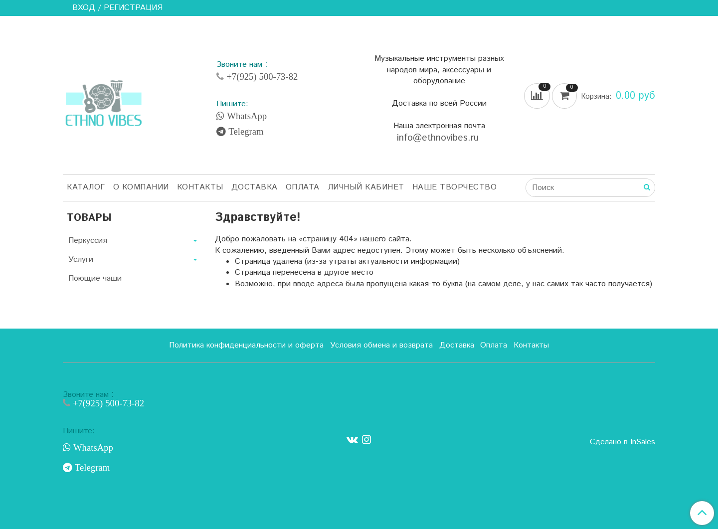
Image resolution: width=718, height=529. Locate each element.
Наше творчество (454, 187)
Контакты (200, 187)
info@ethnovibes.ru (439, 138)
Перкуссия (87, 240)
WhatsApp (245, 116)
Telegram (244, 131)
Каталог (86, 187)
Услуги (80, 259)
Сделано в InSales (622, 442)
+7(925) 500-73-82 (261, 76)
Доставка (254, 187)
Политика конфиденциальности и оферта (246, 345)
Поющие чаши (95, 278)
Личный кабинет (366, 187)
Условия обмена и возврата (381, 345)
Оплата (303, 187)
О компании (141, 187)
